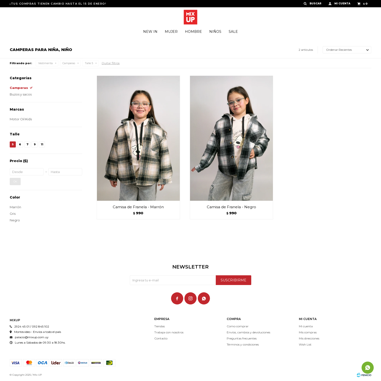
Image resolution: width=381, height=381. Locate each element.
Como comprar (238, 326)
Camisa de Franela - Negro (231, 207)
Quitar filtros (111, 63)
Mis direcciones (309, 338)
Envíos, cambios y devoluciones (248, 332)
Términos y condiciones (243, 344)
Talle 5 (89, 63)
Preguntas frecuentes (242, 338)
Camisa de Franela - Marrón (138, 207)
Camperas (68, 63)
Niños (215, 31)
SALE (233, 31)
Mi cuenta (306, 326)
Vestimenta (45, 63)
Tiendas (159, 326)
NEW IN (150, 31)
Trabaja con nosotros (168, 332)
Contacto (160, 338)
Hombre (193, 31)
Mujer (171, 31)
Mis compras (308, 332)
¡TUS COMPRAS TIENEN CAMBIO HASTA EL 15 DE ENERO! (58, 3)
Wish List (305, 344)
